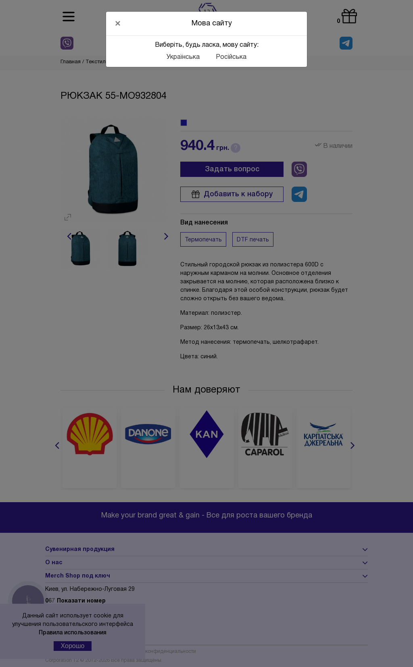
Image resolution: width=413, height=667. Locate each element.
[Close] (118, 23)
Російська (231, 57)
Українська (183, 57)
